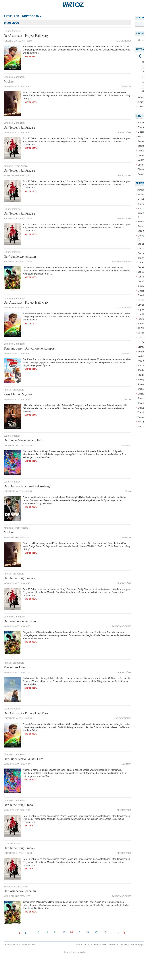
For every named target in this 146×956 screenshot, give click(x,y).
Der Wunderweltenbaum (20, 256)
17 (96, 932)
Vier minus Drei (14, 667)
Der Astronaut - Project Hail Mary (26, 35)
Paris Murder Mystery (18, 394)
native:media (79, 952)
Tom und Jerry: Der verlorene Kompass (30, 348)
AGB (104, 944)
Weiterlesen (30, 56)
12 (55, 932)
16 (87, 932)
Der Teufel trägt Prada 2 (19, 127)
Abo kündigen (137, 944)
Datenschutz (94, 944)
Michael (9, 81)
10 (37, 932)
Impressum (81, 944)
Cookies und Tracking (118, 944)
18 (104, 932)
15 (78, 932)
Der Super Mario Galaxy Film (23, 440)
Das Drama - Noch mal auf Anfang (27, 486)
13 (64, 932)
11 (46, 932)
